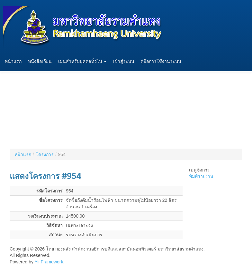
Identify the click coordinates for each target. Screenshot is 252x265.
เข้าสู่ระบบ (123, 61)
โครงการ (45, 154)
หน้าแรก (13, 61)
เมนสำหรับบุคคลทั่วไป (82, 61)
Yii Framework (49, 261)
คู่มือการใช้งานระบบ (160, 61)
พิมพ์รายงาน (201, 176)
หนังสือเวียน (40, 61)
